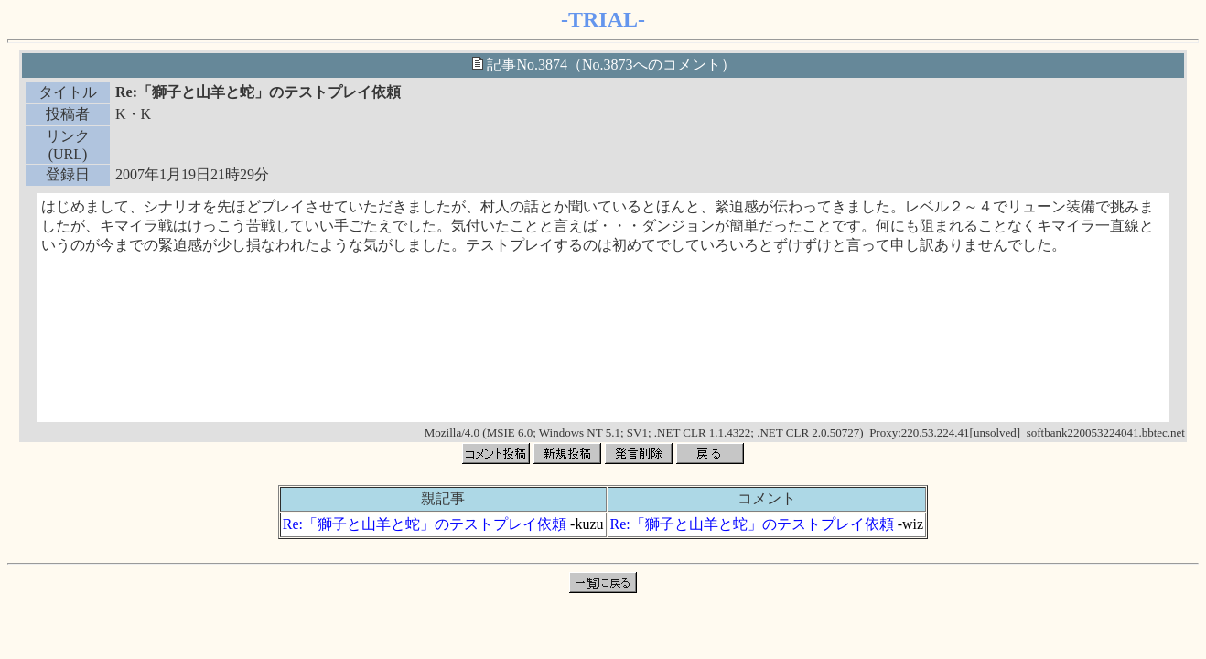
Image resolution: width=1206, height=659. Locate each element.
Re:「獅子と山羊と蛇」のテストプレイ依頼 (424, 524)
